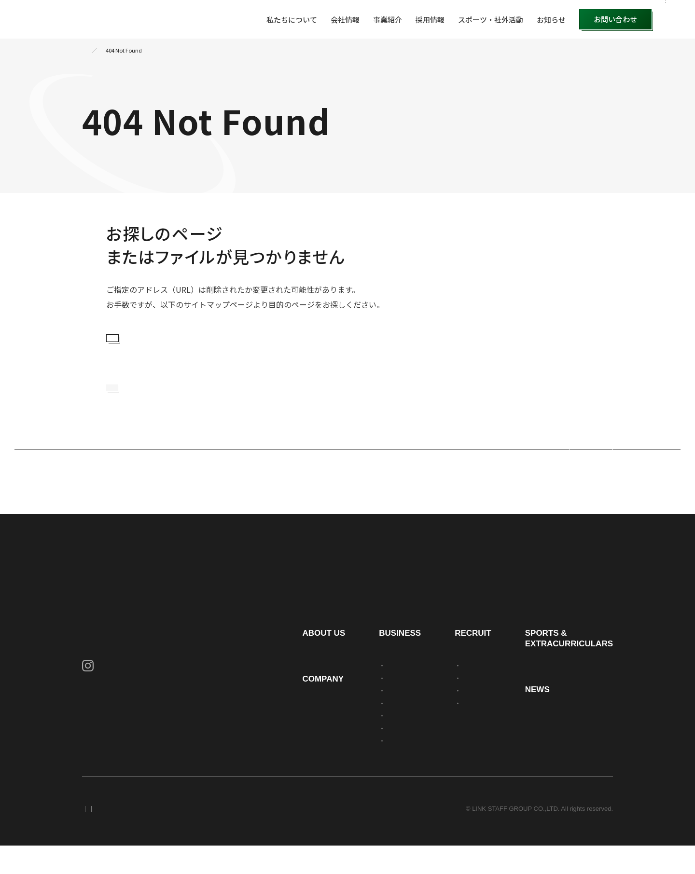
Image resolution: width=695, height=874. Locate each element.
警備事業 (338, 731)
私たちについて (291, 19)
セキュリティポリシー (182, 837)
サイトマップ (238, 837)
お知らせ (551, 19)
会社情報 (345, 19)
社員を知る (457, 706)
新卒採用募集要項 (466, 719)
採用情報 (430, 19)
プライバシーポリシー (113, 837)
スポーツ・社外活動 (490, 19)
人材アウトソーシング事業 (363, 693)
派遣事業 (338, 706)
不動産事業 (341, 744)
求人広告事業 (344, 769)
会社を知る (457, 693)
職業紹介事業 (344, 756)
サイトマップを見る (153, 343)
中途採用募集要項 (466, 731)
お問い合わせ (615, 19)
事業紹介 (387, 19)
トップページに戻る (153, 407)
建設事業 (338, 719)
